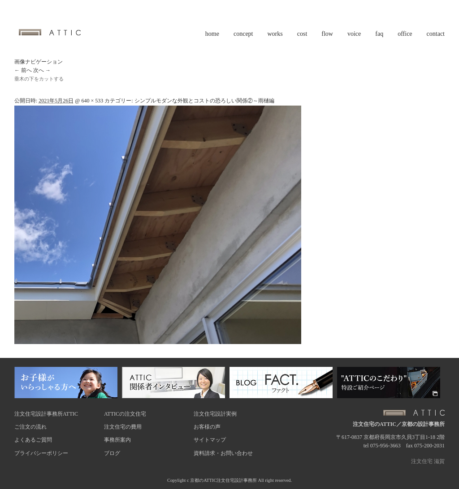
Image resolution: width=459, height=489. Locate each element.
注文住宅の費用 (123, 427)
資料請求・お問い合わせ (223, 453)
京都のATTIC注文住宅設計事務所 (223, 480)
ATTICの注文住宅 (125, 414)
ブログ (112, 453)
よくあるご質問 (33, 440)
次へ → (42, 70)
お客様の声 (207, 427)
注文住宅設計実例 (215, 414)
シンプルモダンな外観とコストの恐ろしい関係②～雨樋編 (204, 101)
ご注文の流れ (30, 427)
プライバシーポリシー (41, 453)
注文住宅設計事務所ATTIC (46, 414)
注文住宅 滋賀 (428, 461)
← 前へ (23, 70)
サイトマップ (210, 440)
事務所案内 (117, 440)
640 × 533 (92, 101)
